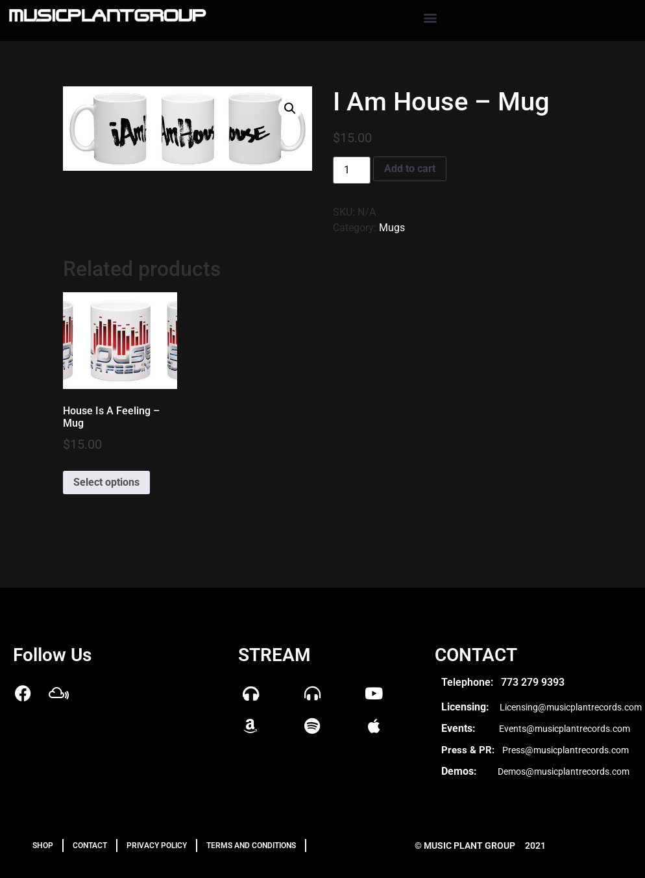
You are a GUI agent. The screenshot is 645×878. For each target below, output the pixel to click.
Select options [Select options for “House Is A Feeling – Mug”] (106, 482)
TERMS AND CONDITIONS (251, 845)
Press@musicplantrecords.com (565, 750)
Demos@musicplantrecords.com (563, 771)
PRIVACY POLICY (157, 845)
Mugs (392, 227)
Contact (90, 845)
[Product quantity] (352, 170)
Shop (42, 845)
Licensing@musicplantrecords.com (571, 707)
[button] (430, 17)
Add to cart (409, 168)
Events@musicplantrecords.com (564, 728)
